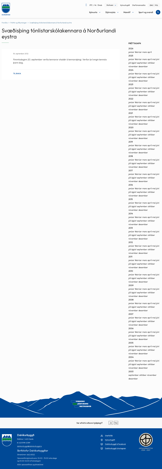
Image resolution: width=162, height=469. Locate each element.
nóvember (133, 66)
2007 (130, 314)
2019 (130, 142)
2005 (130, 342)
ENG (151, 5)
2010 (130, 271)
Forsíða (5, 23)
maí (154, 59)
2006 (130, 328)
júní (157, 59)
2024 (130, 70)
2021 (130, 113)
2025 (130, 55)
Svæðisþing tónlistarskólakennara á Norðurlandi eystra (50, 23)
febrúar (138, 52)
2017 (130, 170)
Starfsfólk (109, 435)
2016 (130, 185)
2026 (130, 48)
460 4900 (31, 454)
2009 (130, 285)
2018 (130, 156)
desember (143, 66)
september (142, 63)
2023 (130, 84)
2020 (130, 127)
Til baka (17, 73)
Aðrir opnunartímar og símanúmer (30, 464)
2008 (130, 299)
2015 (130, 199)
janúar (131, 52)
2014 (130, 213)
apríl (149, 52)
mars (144, 52)
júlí (129, 63)
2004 (131, 357)
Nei (116, 423)
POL (156, 5)
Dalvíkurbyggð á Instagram (115, 448)
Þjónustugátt (125, 5)
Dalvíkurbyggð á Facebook (115, 444)
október (151, 63)
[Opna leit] (158, 12)
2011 (130, 256)
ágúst (133, 63)
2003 (130, 371)
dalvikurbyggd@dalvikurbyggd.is (29, 446)
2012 (130, 242)
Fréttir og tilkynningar (18, 23)
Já (111, 423)
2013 (130, 228)
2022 (130, 98)
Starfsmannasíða (138, 5)
